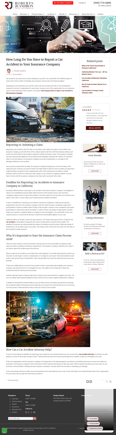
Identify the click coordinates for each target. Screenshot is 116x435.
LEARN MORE (95, 171)
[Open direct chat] (107, 381)
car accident (10, 222)
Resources (74, 14)
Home (15, 14)
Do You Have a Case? (62, 3)
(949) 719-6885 (102, 2)
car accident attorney (86, 354)
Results (63, 14)
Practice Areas (38, 14)
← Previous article (12, 380)
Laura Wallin (87, 107)
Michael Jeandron (20, 71)
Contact (81, 3)
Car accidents (17, 74)
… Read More (98, 123)
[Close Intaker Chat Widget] (110, 381)
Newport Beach (58, 395)
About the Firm (88, 14)
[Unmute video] (86, 381)
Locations (51, 14)
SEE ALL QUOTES (95, 128)
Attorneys (24, 14)
